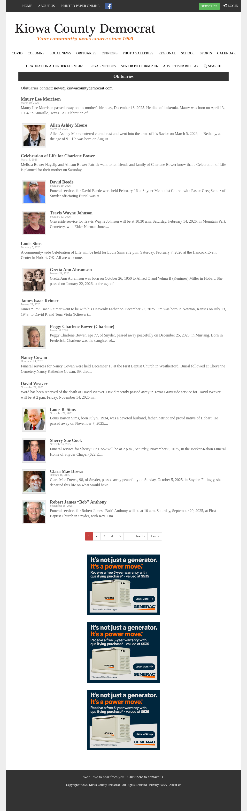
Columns (36, 53)
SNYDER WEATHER (201, 30)
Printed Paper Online (80, 6)
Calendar (226, 53)
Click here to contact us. (145, 777)
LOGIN (231, 6)
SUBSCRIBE (209, 6)
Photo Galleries (138, 53)
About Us (46, 6)
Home (27, 6)
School (188, 53)
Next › (140, 536)
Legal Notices (103, 66)
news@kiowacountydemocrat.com (83, 88)
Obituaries (86, 53)
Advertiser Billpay (181, 66)
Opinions (109, 53)
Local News (60, 53)
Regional (167, 53)
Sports (206, 53)
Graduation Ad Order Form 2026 (55, 66)
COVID (17, 53)
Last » (155, 536)
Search (212, 66)
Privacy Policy (158, 785)
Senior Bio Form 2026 (139, 66)
